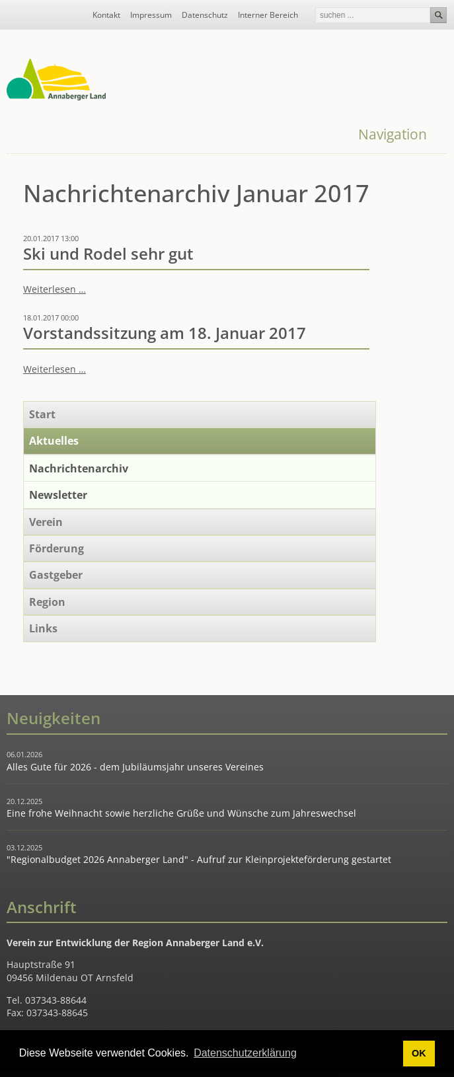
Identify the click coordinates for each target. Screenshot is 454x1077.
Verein (46, 522)
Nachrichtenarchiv (78, 468)
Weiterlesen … (54, 289)
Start (42, 414)
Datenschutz (205, 15)
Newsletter (58, 495)
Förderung (56, 548)
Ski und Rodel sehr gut (108, 253)
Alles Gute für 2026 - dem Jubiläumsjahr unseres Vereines (135, 767)
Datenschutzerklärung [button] (245, 1052)
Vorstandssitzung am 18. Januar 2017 (164, 333)
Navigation (392, 134)
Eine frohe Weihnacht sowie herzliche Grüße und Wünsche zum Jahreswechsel (181, 813)
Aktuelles (54, 440)
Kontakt (106, 15)
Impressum (151, 15)
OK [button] (419, 1053)
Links (43, 628)
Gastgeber (56, 575)
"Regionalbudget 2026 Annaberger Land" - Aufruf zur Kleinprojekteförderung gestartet (199, 859)
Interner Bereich (268, 15)
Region (47, 602)
